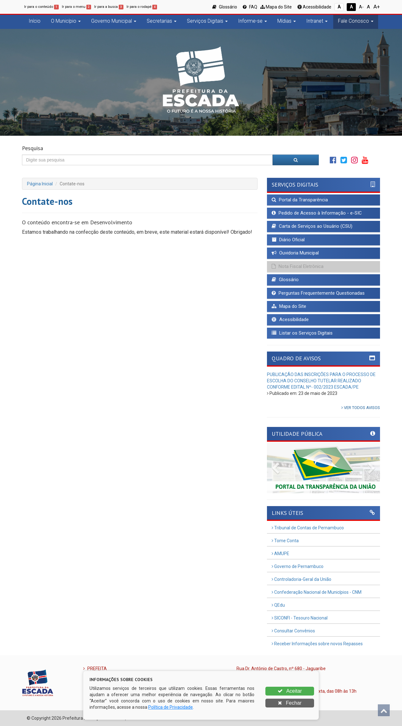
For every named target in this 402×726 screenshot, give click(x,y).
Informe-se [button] (252, 21)
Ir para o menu (76, 7)
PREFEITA (95, 668)
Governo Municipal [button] (113, 21)
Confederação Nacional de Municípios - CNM (316, 592)
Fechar (290, 703)
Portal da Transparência (300, 200)
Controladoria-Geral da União (301, 579)
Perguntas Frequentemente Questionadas (318, 293)
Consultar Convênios (293, 630)
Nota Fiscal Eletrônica (297, 266)
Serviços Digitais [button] (207, 21)
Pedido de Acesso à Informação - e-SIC (317, 213)
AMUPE (280, 553)
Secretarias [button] (162, 21)
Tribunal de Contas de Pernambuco (308, 527)
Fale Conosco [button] (355, 21)
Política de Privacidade (170, 707)
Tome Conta (285, 540)
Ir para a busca (108, 7)
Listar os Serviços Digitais (302, 333)
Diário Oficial (288, 240)
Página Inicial (40, 183)
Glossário (224, 6)
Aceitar (290, 691)
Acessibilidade (314, 6)
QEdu (278, 605)
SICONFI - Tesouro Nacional (300, 617)
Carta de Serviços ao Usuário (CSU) (312, 226)
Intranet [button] (317, 21)
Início (35, 21)
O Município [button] (66, 21)
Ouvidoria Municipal (295, 253)
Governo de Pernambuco (297, 566)
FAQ (250, 6)
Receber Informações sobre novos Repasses (317, 643)
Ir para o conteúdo (41, 7)
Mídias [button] (286, 21)
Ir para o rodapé (142, 7)
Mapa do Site (276, 6)
